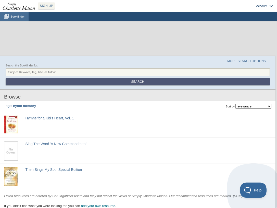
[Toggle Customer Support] (253, 190)
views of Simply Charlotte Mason (143, 196)
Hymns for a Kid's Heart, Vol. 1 (50, 118)
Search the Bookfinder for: (22, 65)
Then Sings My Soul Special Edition (54, 170)
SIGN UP (46, 6)
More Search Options (246, 61)
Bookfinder (17, 16)
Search (137, 82)
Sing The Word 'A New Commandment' (56, 144)
